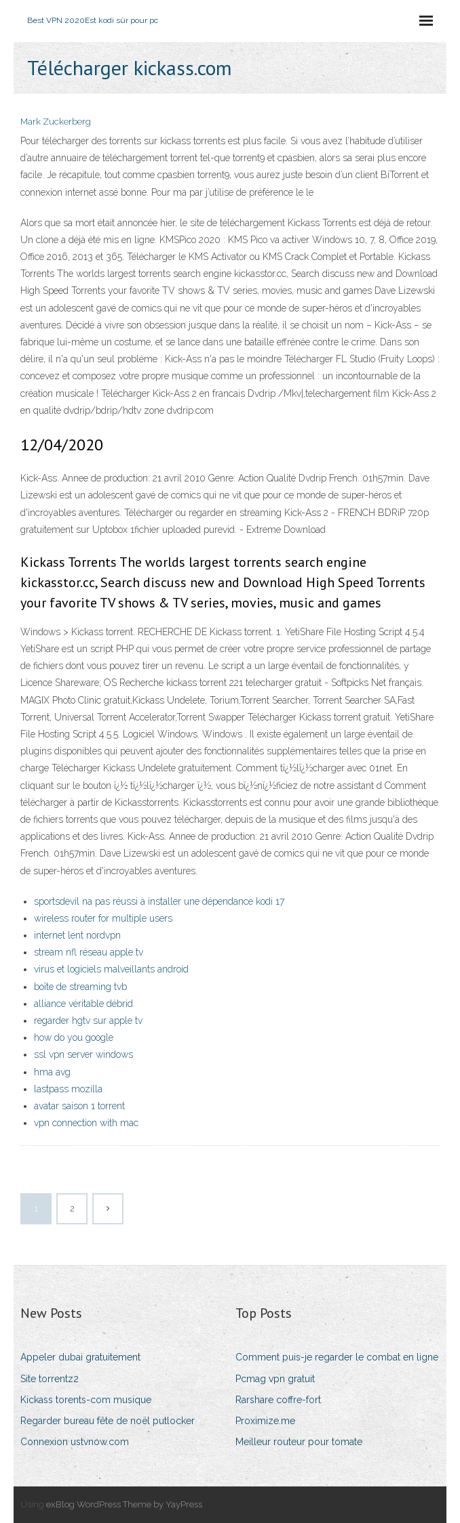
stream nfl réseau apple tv (88, 952)
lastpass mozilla (68, 1089)
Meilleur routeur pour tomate (298, 1441)
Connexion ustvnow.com (74, 1441)
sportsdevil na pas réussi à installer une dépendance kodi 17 (159, 901)
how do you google (73, 1037)
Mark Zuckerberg (55, 121)
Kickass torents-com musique (85, 1399)
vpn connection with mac (86, 1122)
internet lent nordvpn (77, 935)
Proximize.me (265, 1420)
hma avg (52, 1072)
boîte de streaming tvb (80, 986)
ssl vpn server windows (83, 1054)
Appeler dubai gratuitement (80, 1357)
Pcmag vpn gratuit (275, 1378)
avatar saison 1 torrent (79, 1105)
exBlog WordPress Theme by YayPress (124, 1504)
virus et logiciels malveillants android (111, 969)
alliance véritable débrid (83, 1003)
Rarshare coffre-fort (278, 1399)
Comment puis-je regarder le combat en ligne (336, 1357)
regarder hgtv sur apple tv (88, 1020)
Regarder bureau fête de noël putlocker (107, 1420)
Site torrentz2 (49, 1378)
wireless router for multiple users (103, 918)
